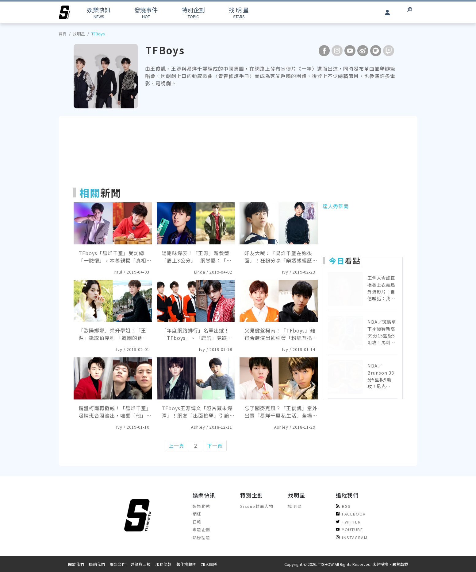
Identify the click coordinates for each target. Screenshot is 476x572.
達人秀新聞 (336, 206)
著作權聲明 (186, 564)
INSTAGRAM (351, 537)
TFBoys (98, 34)
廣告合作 (118, 564)
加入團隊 (209, 564)
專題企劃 (201, 529)
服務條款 (163, 564)
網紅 (197, 514)
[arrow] (64, 12)
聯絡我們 (97, 564)
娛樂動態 (201, 506)
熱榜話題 (201, 537)
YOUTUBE (349, 529)
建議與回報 (141, 564)
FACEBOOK (351, 514)
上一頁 (176, 445)
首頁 (63, 34)
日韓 (197, 522)
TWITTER (348, 522)
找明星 (79, 34)
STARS (239, 12)
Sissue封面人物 (256, 506)
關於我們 (76, 564)
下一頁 (215, 445)
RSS (343, 506)
